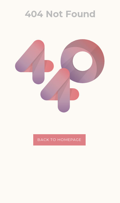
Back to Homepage (59, 139)
